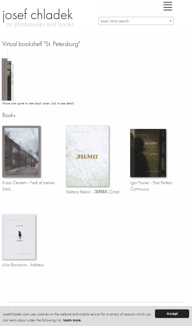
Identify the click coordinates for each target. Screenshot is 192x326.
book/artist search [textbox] (115, 21)
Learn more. (72, 320)
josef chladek (37, 14)
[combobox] (136, 21)
